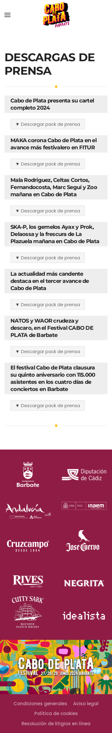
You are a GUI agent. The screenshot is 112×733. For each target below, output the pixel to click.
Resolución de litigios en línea (56, 723)
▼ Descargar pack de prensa (47, 124)
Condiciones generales (40, 703)
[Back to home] (56, 15)
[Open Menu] (7, 15)
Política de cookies (56, 713)
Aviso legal (86, 703)
